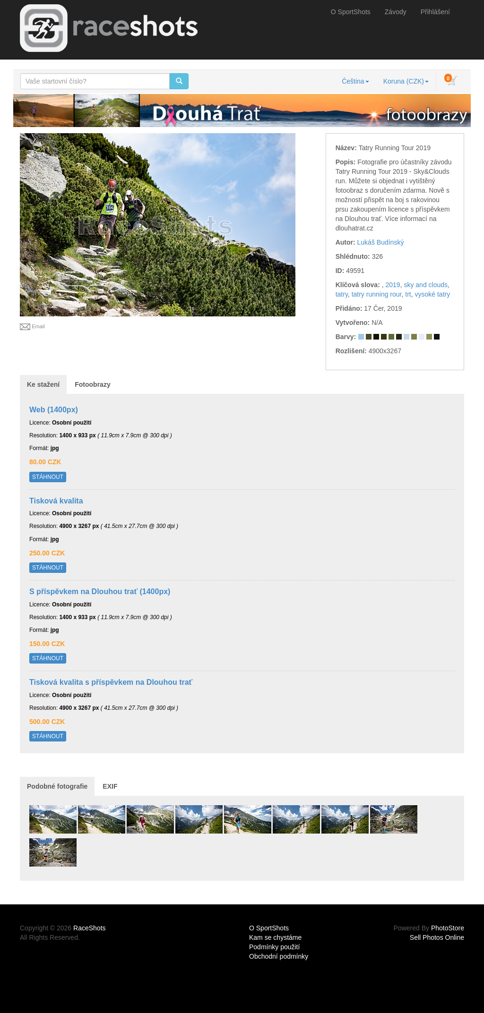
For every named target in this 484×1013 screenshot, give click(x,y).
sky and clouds (426, 285)
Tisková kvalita (56, 501)
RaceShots (89, 928)
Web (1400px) (53, 410)
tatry (342, 294)
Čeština (355, 81)
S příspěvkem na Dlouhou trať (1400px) (99, 591)
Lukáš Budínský (380, 242)
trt (408, 294)
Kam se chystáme (275, 937)
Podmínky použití (274, 947)
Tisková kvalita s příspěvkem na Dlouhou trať (110, 682)
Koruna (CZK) (406, 81)
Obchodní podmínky (278, 956)
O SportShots (351, 12)
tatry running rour (377, 294)
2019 (392, 285)
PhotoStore (447, 928)
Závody (395, 12)
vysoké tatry (432, 294)
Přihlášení (435, 12)
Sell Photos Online (437, 937)
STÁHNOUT (47, 477)
